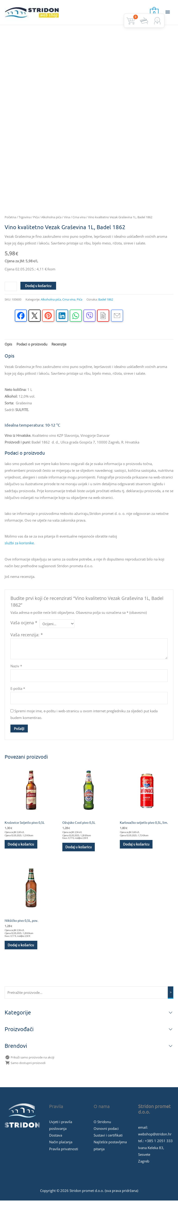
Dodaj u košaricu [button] (21, 849)
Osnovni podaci (106, 1134)
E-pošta (17, 693)
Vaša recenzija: (26, 640)
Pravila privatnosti (63, 1155)
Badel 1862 (105, 304)
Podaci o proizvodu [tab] (31, 349)
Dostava (55, 1141)
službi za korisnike (19, 548)
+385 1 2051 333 (159, 1147)
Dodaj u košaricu (38, 290)
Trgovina (25, 222)
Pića (36, 222)
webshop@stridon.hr (155, 1140)
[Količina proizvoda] (11, 291)
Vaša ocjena (23, 628)
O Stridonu (102, 1128)
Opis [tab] (8, 349)
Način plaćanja (60, 1148)
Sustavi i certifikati (108, 1141)
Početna (10, 222)
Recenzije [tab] (58, 349)
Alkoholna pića (51, 222)
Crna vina (79, 222)
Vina (67, 222)
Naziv (16, 671)
